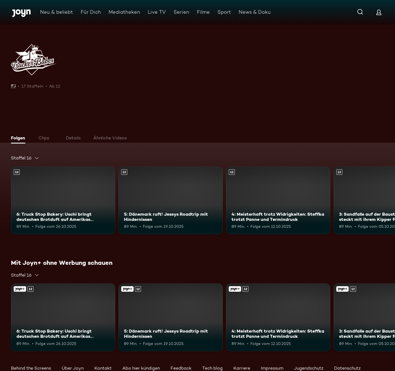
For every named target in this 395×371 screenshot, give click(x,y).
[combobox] (25, 158)
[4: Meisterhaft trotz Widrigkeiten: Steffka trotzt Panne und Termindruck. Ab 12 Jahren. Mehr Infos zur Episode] (278, 200)
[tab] (19, 139)
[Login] (378, 12)
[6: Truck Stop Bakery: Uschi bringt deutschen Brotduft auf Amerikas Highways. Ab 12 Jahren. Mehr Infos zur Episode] (63, 200)
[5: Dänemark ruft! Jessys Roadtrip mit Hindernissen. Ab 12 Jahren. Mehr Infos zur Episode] (171, 200)
